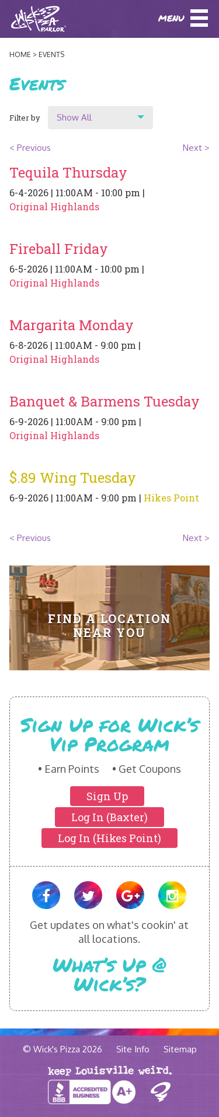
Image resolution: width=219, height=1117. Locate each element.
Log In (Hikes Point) (109, 838)
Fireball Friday (58, 248)
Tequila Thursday (68, 172)
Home (20, 54)
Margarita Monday (71, 325)
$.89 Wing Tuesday (72, 477)
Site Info (133, 1049)
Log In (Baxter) (109, 817)
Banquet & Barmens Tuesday (104, 401)
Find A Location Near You (109, 625)
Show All (74, 117)
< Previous (30, 147)
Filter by (24, 117)
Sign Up (107, 796)
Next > (196, 147)
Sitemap (180, 1049)
